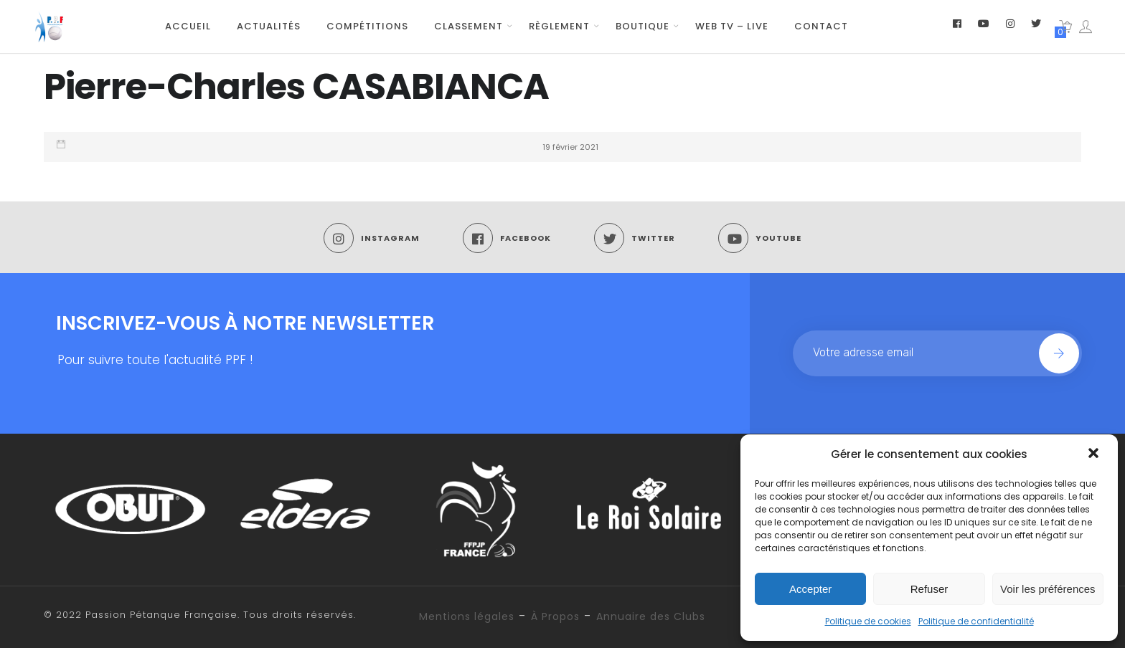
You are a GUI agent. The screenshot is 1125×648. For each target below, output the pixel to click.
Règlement (559, 26)
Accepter (810, 589)
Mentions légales (466, 616)
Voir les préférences (1048, 589)
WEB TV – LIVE (731, 26)
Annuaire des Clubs (650, 616)
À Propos (555, 616)
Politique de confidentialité (976, 621)
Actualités (269, 26)
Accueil (188, 26)
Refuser (929, 589)
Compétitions (367, 26)
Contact (821, 26)
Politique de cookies (868, 621)
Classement (468, 26)
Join (1059, 353)
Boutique (642, 26)
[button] (1094, 454)
